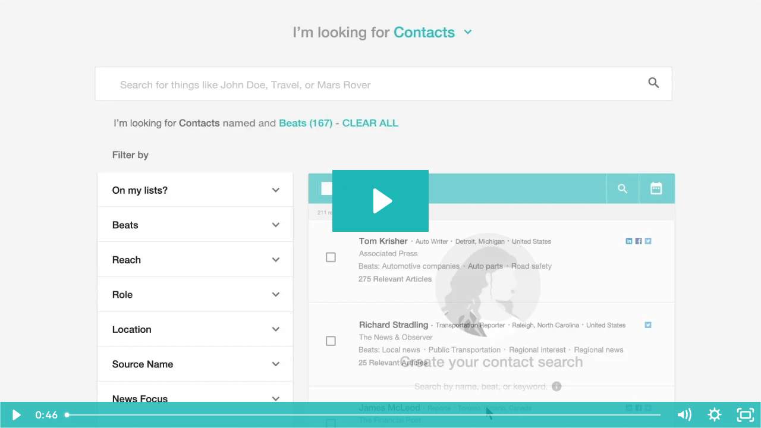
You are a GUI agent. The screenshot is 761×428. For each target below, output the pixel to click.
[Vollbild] (745, 415)
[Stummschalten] (683, 415)
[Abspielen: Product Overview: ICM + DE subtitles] (380, 201)
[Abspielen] (15, 415)
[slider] (364, 415)
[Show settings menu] (714, 415)
